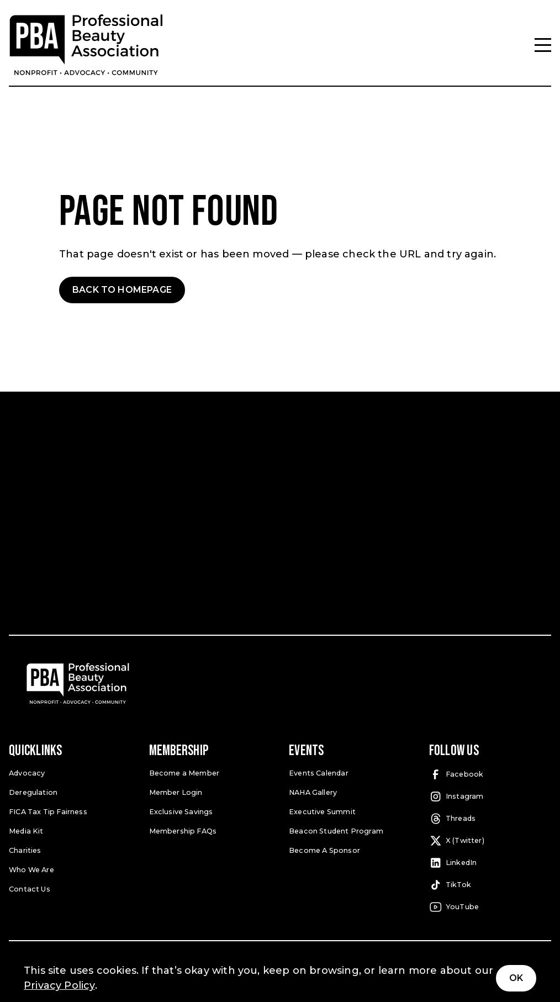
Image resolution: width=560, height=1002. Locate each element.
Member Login (176, 791)
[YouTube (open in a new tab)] (490, 907)
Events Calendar (318, 772)
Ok (516, 978)
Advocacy (26, 772)
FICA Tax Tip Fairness (48, 810)
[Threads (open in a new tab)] (490, 819)
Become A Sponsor (324, 849)
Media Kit (26, 830)
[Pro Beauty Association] (86, 45)
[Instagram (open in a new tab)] (490, 796)
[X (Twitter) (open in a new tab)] (490, 841)
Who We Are (31, 868)
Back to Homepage (122, 289)
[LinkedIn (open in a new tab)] (490, 863)
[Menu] (543, 45)
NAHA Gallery (313, 791)
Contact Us (29, 887)
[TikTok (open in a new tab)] (490, 885)
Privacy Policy (59, 985)
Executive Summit (322, 810)
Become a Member (184, 772)
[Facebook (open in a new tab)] (490, 774)
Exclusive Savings (181, 810)
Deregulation (33, 791)
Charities (25, 849)
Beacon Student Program (336, 830)
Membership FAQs (183, 830)
